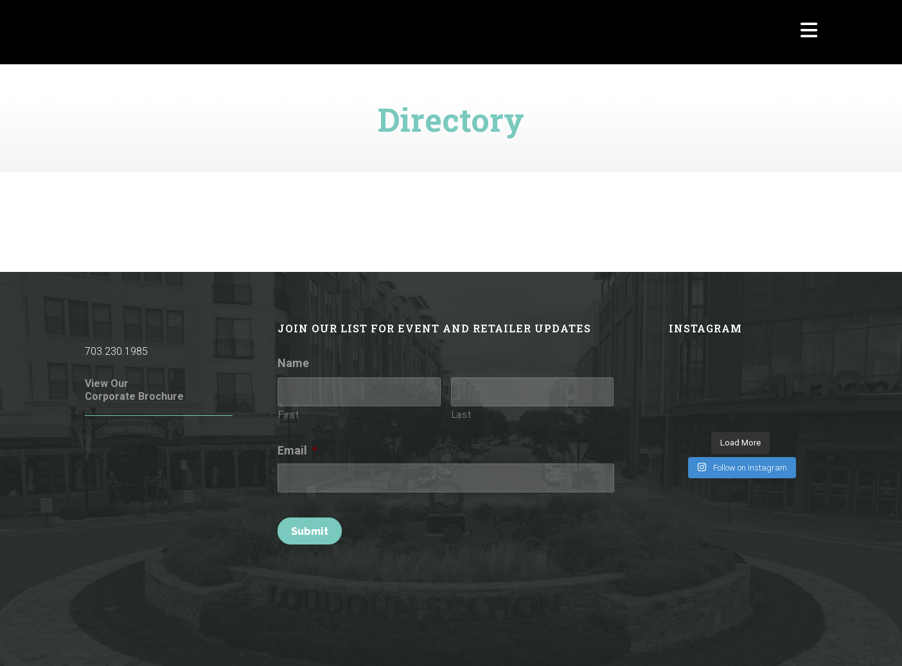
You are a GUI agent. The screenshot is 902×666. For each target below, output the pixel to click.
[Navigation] (808, 32)
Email (297, 450)
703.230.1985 (116, 351)
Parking (718, 639)
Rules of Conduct (251, 639)
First (288, 414)
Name (293, 363)
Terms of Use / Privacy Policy (354, 639)
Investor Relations (780, 639)
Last (462, 414)
